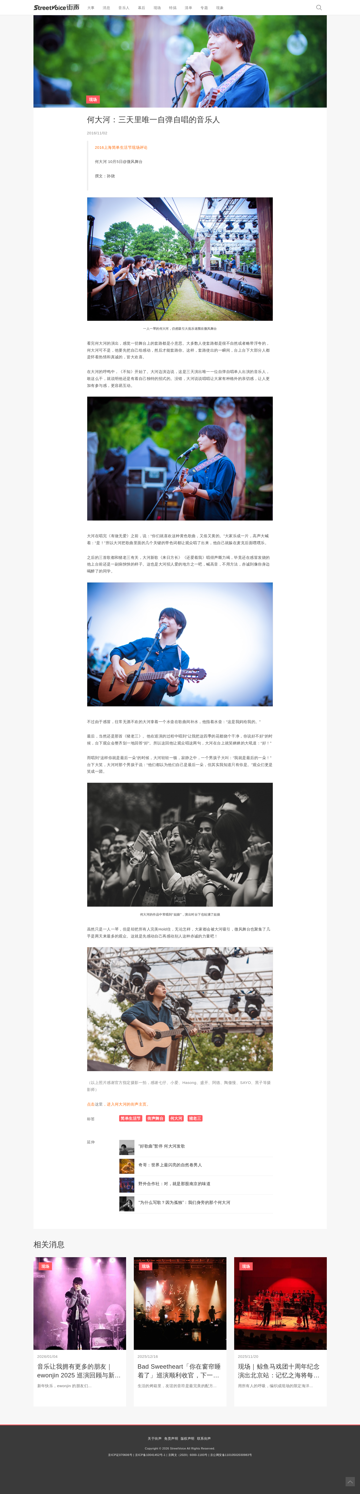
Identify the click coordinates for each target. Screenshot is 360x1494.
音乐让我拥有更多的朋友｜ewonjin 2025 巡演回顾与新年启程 (79, 1375)
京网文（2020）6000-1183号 (188, 1454)
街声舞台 (155, 1118)
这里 (99, 1104)
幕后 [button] (141, 8)
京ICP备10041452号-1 (150, 1454)
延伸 (91, 1142)
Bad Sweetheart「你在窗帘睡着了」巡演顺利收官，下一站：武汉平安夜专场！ (179, 1375)
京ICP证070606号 (120, 1454)
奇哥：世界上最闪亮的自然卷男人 (170, 1165)
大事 (91, 8)
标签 (91, 1119)
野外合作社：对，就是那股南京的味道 (174, 1184)
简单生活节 (131, 1118)
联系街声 (204, 1438)
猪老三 (195, 1118)
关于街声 (155, 1438)
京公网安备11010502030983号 (231, 1454)
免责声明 (171, 1438)
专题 (204, 8)
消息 (106, 8)
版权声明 (188, 1438)
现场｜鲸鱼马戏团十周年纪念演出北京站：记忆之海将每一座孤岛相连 (279, 1375)
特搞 (173, 8)
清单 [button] (188, 8)
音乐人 (123, 8)
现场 (157, 8)
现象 (220, 8)
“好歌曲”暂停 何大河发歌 (161, 1146)
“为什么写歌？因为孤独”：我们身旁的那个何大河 (184, 1202)
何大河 (176, 1118)
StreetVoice (56, 7)
